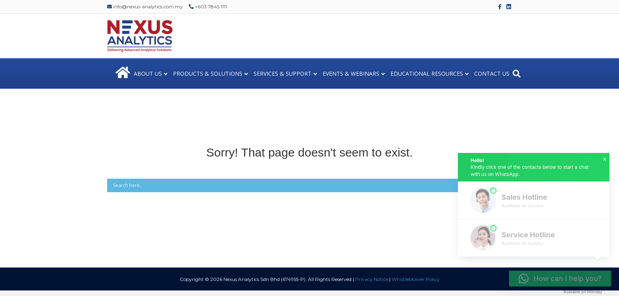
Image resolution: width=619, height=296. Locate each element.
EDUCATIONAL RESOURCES (426, 73)
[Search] (516, 74)
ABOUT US (148, 73)
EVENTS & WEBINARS (351, 73)
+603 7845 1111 (208, 7)
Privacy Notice (371, 279)
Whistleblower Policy (416, 279)
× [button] (605, 159)
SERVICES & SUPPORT (282, 73)
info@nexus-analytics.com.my (145, 7)
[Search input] (298, 185)
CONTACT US (491, 73)
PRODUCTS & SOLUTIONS (207, 73)
